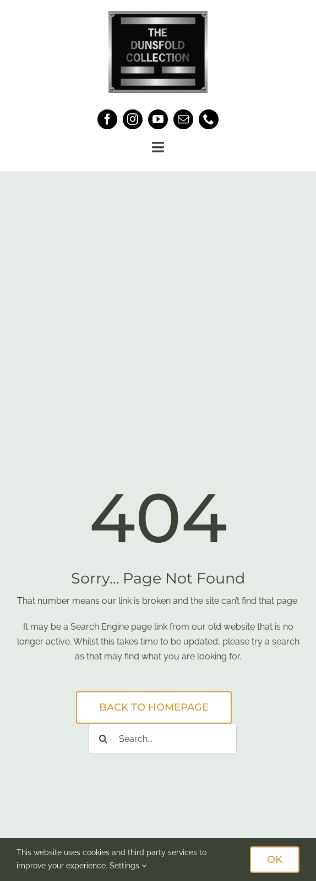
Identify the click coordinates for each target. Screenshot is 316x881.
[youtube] (158, 119)
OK (274, 860)
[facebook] (107, 119)
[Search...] (162, 739)
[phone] (209, 119)
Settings (128, 865)
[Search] (103, 739)
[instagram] (133, 119)
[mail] (183, 119)
